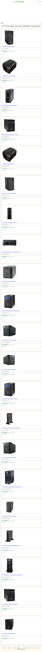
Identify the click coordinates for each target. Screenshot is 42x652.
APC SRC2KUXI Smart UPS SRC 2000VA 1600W (11, 428)
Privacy (34, 647)
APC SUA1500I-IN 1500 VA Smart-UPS (9, 457)
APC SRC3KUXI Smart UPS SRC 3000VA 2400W (11, 545)
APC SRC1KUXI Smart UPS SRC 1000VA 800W (10, 310)
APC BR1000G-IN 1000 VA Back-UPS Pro (9, 105)
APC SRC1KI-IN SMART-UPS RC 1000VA (9, 398)
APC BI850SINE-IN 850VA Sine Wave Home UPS (11, 252)
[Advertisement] (21, 12)
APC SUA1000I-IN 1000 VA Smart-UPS (9, 340)
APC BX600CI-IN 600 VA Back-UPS (8, 633)
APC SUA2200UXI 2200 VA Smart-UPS (9, 516)
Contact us (9, 647)
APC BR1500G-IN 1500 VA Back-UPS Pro (9, 222)
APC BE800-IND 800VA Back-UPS (8, 164)
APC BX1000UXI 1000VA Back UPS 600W (10, 604)
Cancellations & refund (27, 647)
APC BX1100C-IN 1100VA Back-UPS (9, 193)
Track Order (39, 1)
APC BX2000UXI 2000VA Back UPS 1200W (10, 134)
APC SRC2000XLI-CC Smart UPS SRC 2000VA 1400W (12, 486)
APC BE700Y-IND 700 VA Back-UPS (8, 76)
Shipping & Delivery (17, 647)
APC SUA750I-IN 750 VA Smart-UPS (8, 281)
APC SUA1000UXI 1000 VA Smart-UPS (9, 369)
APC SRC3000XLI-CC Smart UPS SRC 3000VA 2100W (12, 575)
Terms (38, 647)
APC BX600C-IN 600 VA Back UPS (8, 46)
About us (4, 647)
